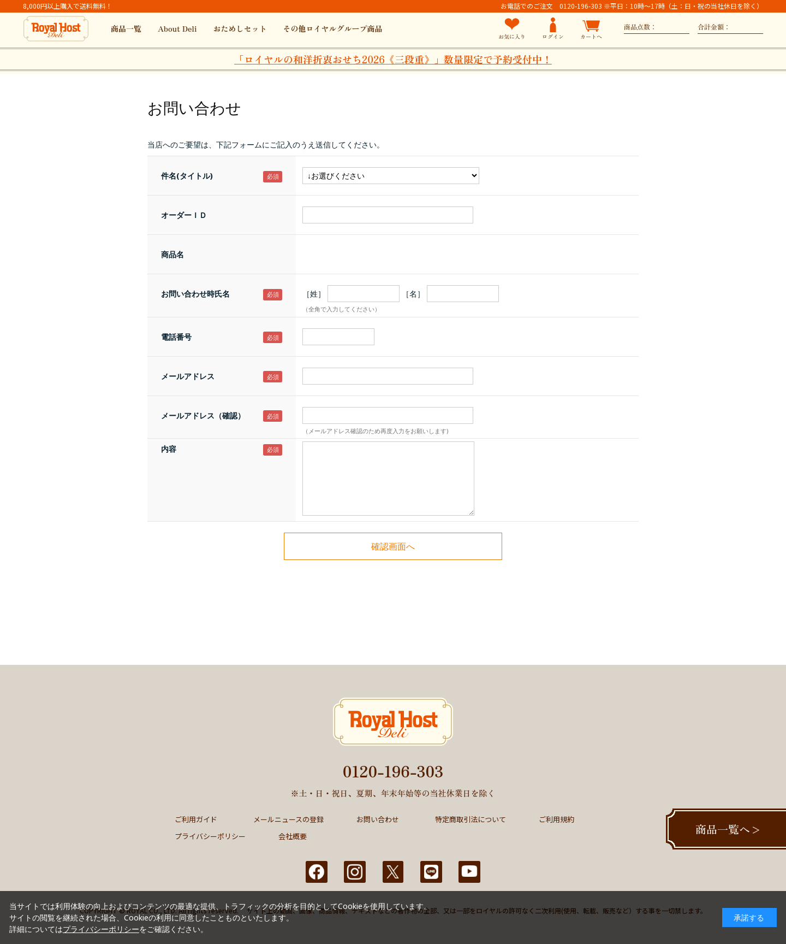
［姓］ (313, 293)
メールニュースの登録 (288, 819)
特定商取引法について (470, 819)
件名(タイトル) (187, 175)
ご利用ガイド (196, 819)
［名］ (413, 293)
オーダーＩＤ (184, 215)
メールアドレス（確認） (203, 415)
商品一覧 (126, 28)
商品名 (172, 254)
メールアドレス (188, 376)
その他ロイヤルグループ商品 (333, 28)
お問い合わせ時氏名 (195, 293)
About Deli (177, 28)
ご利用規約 (556, 819)
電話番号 (176, 337)
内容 (168, 449)
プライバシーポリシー (210, 836)
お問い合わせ (377, 819)
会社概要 (292, 836)
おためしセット (240, 28)
